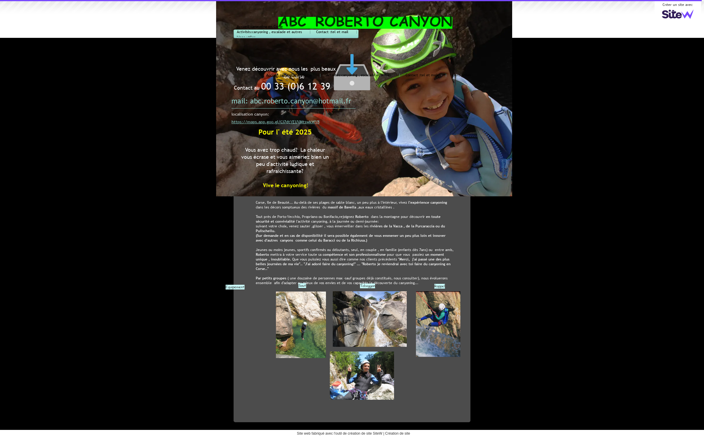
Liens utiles (461, 75)
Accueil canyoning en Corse (260, 26)
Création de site (397, 433)
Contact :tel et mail (332, 32)
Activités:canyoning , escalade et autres (269, 32)
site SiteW (374, 433)
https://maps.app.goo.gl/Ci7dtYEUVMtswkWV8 (275, 121)
